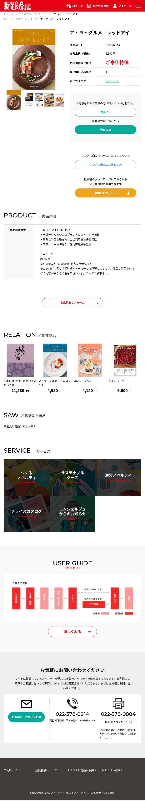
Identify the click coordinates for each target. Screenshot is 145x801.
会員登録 (105, 130)
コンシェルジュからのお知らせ (72, 514)
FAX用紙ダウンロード (116, 722)
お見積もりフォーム (72, 302)
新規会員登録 (100, 6)
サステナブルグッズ (72, 477)
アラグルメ (22, 19)
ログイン (77, 6)
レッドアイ (112, 81)
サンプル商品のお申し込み (105, 165)
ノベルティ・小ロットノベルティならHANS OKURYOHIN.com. (83, 793)
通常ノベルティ (118, 477)
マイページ (125, 6)
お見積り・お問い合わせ (26, 718)
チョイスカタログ (26, 14)
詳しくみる (72, 632)
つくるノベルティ (26, 477)
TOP (6, 14)
